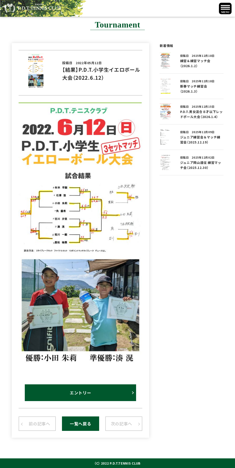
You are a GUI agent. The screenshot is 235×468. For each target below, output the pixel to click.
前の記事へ (39, 424)
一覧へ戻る (80, 424)
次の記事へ (121, 424)
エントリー (80, 393)
